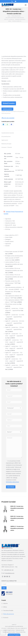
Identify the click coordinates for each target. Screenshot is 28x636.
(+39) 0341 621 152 (8, 570)
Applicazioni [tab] (4, 140)
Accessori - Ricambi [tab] (6, 147)
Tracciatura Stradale (8, 610)
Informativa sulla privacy (12, 482)
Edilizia (5, 607)
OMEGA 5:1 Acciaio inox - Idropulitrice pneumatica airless (17, 528)
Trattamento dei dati (19, 630)
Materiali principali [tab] (6, 143)
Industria (5, 603)
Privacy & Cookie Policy (20, 632)
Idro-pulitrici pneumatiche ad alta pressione (15, 111)
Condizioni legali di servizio (9, 630)
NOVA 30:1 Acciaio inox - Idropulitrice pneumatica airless (17, 518)
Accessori (5, 617)
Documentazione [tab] (5, 136)
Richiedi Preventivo (9, 103)
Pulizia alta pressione (5, 113)
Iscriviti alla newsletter (7, 118)
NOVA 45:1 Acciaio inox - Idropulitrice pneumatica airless (17, 508)
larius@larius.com (9, 573)
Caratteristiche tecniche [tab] (7, 133)
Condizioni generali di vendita (9, 632)
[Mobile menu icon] (26, 5)
